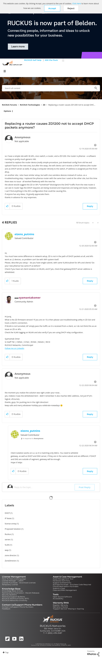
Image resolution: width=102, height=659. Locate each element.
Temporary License (10, 585)
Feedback (6, 609)
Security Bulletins (9, 595)
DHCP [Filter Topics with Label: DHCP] (7, 513)
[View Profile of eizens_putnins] (24, 234)
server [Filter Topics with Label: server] (7, 539)
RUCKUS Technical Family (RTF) (15, 599)
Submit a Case (59, 588)
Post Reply (84, 487)
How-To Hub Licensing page (14, 579)
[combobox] (51, 88)
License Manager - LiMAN (12, 581)
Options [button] (7, 111)
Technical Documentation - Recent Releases (20, 593)
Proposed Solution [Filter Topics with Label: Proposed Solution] (13, 529)
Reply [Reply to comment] (90, 281)
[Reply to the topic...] (44, 487)
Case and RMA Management (65, 590)
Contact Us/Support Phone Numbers (17, 607)
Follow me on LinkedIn (14, 348)
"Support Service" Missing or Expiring (68, 609)
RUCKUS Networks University (14, 600)
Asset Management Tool (63, 579)
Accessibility (58, 599)
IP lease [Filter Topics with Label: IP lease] (8, 518)
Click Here (76, 3)
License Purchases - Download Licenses (19, 583)
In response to (33, 438)
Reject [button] (71, 8)
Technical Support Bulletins (13, 597)
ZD (44, 105)
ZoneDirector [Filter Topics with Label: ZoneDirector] (10, 560)
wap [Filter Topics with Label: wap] (6, 550)
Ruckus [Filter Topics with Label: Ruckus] (8, 534)
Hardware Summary (61, 581)
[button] (52, 8)
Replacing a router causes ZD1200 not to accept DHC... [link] (71, 105)
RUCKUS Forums (9, 105)
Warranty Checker (60, 607)
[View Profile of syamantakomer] (30, 297)
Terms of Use (35, 645)
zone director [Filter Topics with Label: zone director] (10, 555)
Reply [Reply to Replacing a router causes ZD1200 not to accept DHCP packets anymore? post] (90, 206)
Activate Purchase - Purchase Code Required (72, 585)
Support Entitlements (62, 583)
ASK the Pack (51, 60)
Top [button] (6, 652)
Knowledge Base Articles (12, 591)
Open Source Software (62, 597)
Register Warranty (60, 605)
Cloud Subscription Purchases (65, 586)
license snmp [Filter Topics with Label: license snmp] (10, 523)
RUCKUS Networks (53, 625)
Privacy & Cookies (45, 645)
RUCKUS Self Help (32, 60)
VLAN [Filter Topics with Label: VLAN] (7, 545)
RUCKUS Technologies (30, 105)
